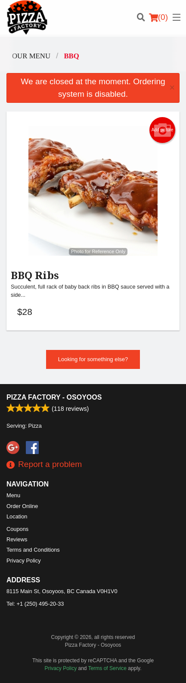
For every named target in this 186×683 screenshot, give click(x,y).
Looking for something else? (93, 359)
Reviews (16, 539)
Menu (13, 495)
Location (16, 516)
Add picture (163, 130)
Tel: (35, 603)
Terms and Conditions (33, 549)
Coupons (17, 529)
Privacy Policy (23, 560)
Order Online (22, 506)
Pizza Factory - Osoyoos (54, 397)
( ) (158, 17)
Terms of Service (107, 668)
